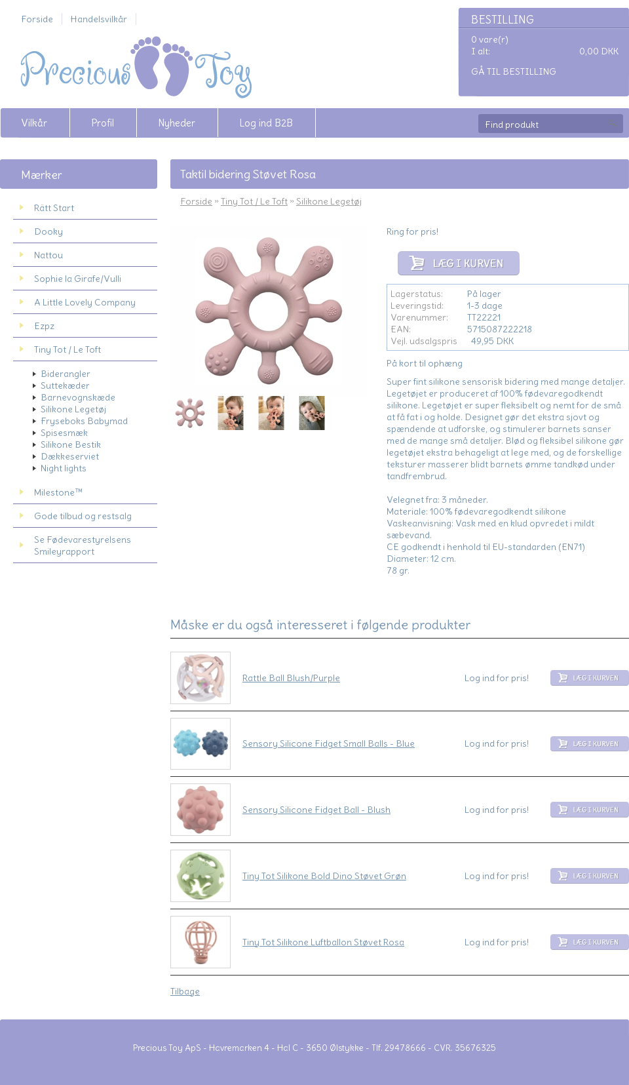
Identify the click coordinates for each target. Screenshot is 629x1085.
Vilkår (34, 123)
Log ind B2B (266, 123)
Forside (37, 19)
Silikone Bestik (71, 444)
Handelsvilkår (99, 19)
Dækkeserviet (70, 456)
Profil (102, 123)
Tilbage (185, 991)
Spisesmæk (64, 433)
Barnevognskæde (78, 397)
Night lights (63, 468)
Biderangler (65, 374)
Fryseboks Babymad (84, 421)
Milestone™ (58, 492)
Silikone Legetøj (73, 409)
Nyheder (176, 123)
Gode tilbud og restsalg (83, 516)
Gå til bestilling (513, 71)
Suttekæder (65, 385)
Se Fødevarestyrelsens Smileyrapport (82, 545)
